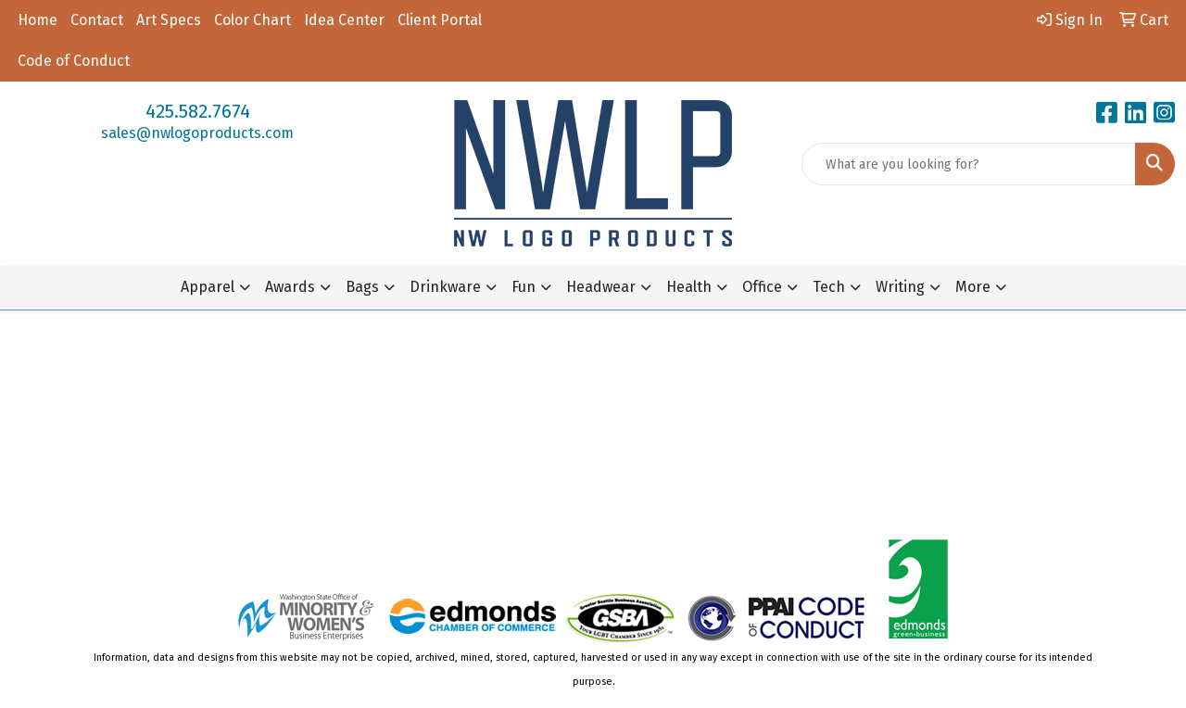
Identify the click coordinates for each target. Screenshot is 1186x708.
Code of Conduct (74, 61)
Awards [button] (290, 287)
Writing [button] (900, 287)
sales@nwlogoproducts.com (197, 133)
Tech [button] (829, 287)
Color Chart (252, 20)
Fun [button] (523, 287)
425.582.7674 (197, 111)
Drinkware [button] (445, 287)
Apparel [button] (207, 287)
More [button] (972, 287)
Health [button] (689, 287)
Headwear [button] (601, 287)
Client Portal (439, 20)
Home (37, 20)
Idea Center (344, 20)
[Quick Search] (968, 164)
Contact (96, 20)
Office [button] (762, 287)
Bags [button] (362, 287)
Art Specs (168, 20)
